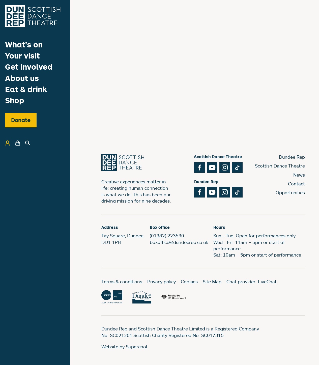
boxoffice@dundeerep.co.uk (179, 242)
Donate (21, 120)
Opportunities (290, 192)
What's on (24, 44)
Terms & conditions (121, 281)
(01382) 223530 (167, 235)
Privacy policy (161, 281)
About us (22, 78)
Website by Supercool (124, 346)
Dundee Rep (292, 157)
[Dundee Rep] (33, 16)
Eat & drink (26, 89)
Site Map (212, 281)
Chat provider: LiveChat (251, 281)
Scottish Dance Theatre (280, 166)
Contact (296, 183)
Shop (14, 100)
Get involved (28, 66)
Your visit (22, 55)
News (299, 175)
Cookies (189, 281)
